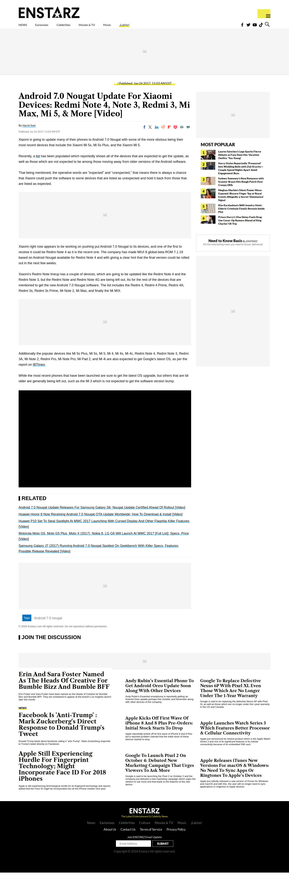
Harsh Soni (29, 131)
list (38, 162)
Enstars (49, 12)
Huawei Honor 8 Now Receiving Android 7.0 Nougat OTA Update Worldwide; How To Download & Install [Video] (100, 521)
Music (140, 27)
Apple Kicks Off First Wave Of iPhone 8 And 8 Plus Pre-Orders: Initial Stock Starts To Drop (159, 729)
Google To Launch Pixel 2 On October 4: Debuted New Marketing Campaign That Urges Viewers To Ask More (159, 769)
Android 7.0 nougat (48, 624)
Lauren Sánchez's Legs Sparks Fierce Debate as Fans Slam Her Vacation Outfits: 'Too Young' (239, 161)
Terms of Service (151, 836)
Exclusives (50, 27)
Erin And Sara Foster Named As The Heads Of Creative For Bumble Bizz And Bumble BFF (64, 687)
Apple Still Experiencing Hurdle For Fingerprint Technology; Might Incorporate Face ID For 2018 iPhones (62, 772)
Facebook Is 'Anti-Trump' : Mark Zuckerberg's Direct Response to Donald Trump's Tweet (62, 731)
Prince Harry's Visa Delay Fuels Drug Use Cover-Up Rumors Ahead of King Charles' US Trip (240, 227)
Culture (144, 829)
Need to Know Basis (225, 247)
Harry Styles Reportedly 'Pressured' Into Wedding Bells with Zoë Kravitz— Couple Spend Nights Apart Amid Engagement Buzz (240, 174)
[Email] (182, 133)
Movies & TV (113, 27)
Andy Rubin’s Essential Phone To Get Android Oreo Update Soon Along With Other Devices (159, 692)
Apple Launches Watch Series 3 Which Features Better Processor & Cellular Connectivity (235, 734)
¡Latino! (163, 27)
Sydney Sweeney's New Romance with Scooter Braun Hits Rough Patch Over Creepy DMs (241, 188)
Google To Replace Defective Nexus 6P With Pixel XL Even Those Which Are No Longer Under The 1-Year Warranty (230, 695)
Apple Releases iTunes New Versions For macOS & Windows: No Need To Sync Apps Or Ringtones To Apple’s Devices (234, 774)
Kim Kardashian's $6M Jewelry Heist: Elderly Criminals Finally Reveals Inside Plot (241, 215)
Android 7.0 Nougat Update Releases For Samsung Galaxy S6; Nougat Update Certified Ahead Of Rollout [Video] (102, 514)
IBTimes (39, 371)
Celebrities (80, 27)
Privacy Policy (176, 836)
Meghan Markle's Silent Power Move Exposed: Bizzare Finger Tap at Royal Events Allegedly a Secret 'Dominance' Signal (241, 201)
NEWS (25, 27)
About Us (110, 836)
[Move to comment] (188, 133)
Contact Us (128, 836)
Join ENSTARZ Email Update (144, 843)
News (23, 714)
